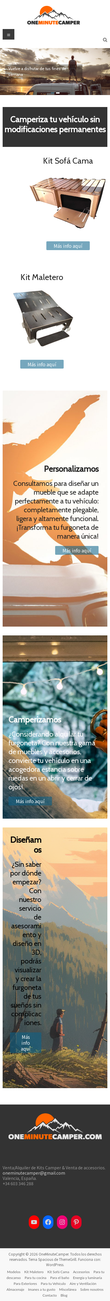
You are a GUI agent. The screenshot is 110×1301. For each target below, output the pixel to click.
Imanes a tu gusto (41, 1289)
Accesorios (81, 1272)
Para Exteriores (25, 1283)
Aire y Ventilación (83, 1283)
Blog (63, 1295)
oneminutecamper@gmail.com (34, 1173)
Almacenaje (15, 1289)
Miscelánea (68, 1289)
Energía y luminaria (87, 1277)
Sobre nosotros (91, 1289)
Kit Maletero (34, 1272)
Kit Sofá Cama (58, 1272)
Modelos (14, 1272)
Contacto (50, 1295)
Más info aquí (68, 245)
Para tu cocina (35, 1277)
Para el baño (59, 1277)
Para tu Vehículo (53, 1283)
